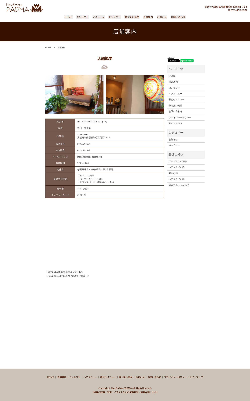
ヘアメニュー (175, 93)
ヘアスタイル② (176, 167)
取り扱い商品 (132, 17)
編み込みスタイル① (179, 185)
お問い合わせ (177, 17)
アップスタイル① (178, 161)
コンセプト (83, 17)
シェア (171, 57)
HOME (70, 17)
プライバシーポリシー (180, 117)
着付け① (173, 173)
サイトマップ (175, 123)
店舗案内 (148, 17)
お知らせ (161, 17)
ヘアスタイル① (176, 179)
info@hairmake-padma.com (89, 157)
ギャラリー (115, 17)
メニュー (98, 17)
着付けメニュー (176, 99)
